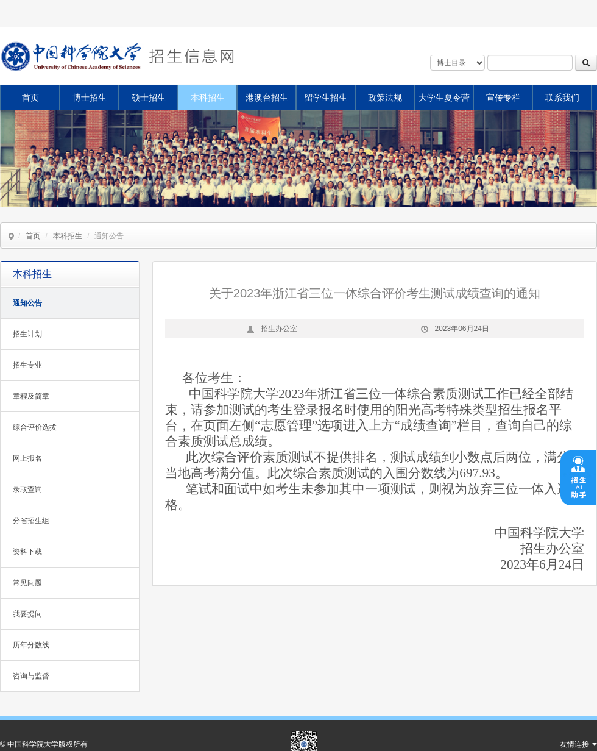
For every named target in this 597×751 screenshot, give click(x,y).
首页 (30, 97)
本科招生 (208, 97)
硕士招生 (149, 97)
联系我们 (562, 97)
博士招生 (89, 97)
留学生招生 (326, 97)
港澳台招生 (267, 97)
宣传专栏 (503, 97)
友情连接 (578, 744)
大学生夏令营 (444, 97)
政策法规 (385, 97)
